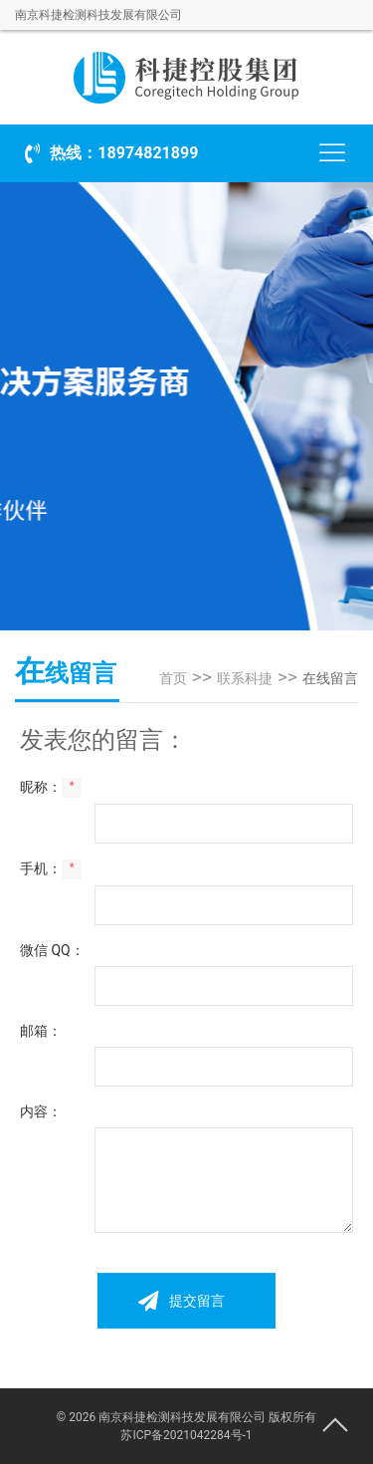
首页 (173, 678)
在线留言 (330, 678)
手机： (51, 869)
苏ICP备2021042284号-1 (186, 1435)
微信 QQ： (52, 950)
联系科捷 (245, 678)
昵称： (51, 788)
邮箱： (41, 1031)
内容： (41, 1111)
